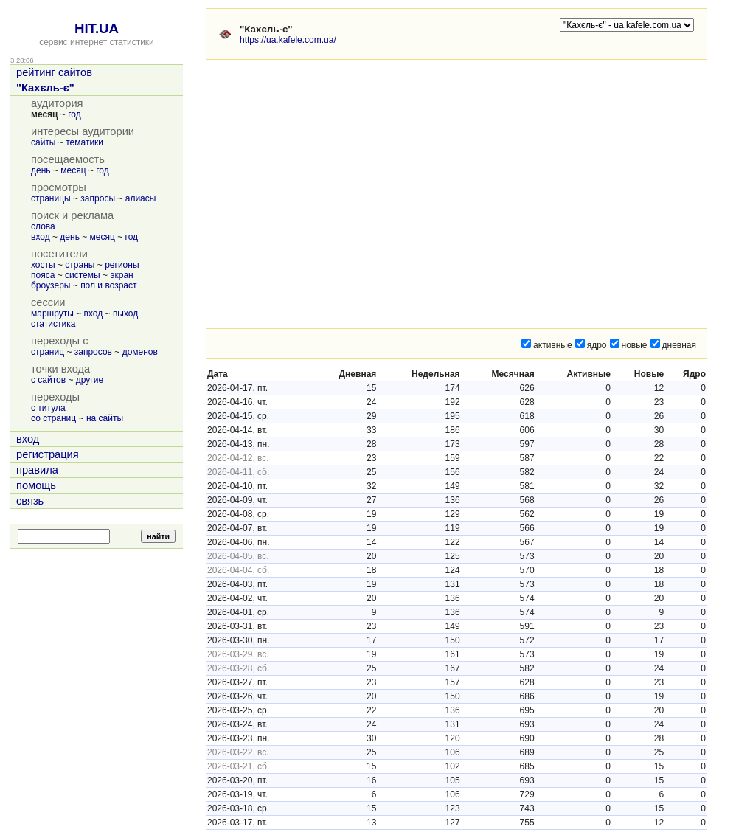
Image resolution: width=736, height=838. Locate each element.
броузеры (50, 285)
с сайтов (48, 380)
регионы (122, 265)
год (74, 114)
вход (40, 237)
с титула (48, 408)
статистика (53, 324)
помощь (36, 485)
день (41, 170)
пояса (43, 275)
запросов (93, 352)
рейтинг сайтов (54, 72)
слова (43, 226)
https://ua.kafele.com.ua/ (288, 40)
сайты (43, 142)
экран (121, 275)
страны (79, 265)
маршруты (52, 313)
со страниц (53, 418)
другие (89, 380)
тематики (84, 142)
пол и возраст (108, 285)
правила (37, 470)
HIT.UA (96, 28)
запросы (97, 198)
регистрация (47, 454)
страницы (51, 198)
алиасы (140, 198)
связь (30, 501)
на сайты (104, 418)
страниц (47, 352)
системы (82, 275)
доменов (140, 352)
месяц (73, 170)
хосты (43, 265)
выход (125, 313)
